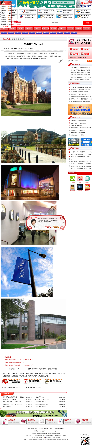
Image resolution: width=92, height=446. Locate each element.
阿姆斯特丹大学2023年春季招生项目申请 (81, 96)
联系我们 (40, 428)
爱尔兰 (25, 32)
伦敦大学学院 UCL (8, 406)
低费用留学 (29, 28)
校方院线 (80, 190)
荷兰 (32, 32)
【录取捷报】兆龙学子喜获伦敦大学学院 (80, 72)
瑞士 (67, 32)
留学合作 (78, 28)
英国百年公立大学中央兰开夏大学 (12, 404)
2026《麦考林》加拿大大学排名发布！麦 (81, 161)
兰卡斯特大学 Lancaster (34, 387)
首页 (4, 28)
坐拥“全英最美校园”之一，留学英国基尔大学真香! (19, 359)
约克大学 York (40, 397)
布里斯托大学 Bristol (42, 404)
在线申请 (75, 54)
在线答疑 (75, 49)
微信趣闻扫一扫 (82, 57)
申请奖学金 (45, 28)
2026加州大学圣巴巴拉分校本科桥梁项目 (81, 87)
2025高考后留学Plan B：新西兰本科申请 (80, 101)
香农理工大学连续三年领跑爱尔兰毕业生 (81, 94)
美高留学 (12, 28)
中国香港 (53, 32)
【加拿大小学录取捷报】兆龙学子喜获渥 (80, 70)
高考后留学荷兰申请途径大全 (78, 130)
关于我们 (35, 428)
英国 (18, 32)
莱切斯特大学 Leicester (9, 399)
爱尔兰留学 (20, 28)
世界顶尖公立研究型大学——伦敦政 (13, 397)
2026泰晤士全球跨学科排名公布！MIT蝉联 (81, 152)
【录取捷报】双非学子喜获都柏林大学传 (80, 74)
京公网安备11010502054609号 (52, 437)
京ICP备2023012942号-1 (37, 437)
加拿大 (11, 32)
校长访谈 (87, 28)
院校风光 (22, 39)
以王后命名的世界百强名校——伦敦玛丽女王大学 (19, 365)
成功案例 (70, 28)
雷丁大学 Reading (41, 406)
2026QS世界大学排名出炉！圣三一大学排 (81, 154)
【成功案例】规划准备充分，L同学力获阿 (80, 77)
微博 (80, 182)
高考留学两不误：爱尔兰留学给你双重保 (81, 128)
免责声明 (62, 428)
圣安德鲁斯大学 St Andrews (13, 387)
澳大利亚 (39, 32)
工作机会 (51, 428)
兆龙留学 (10, 48)
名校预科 (53, 28)
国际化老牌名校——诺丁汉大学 (12, 402)
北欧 (60, 32)
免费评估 (86, 49)
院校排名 (62, 28)
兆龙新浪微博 (73, 57)
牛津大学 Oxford (41, 402)
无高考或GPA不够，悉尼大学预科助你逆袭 (81, 99)
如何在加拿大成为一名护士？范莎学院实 (81, 89)
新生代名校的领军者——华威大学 (14, 362)
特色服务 (46, 428)
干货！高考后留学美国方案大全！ (79, 120)
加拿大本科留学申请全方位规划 (78, 123)
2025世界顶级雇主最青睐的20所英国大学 (81, 91)
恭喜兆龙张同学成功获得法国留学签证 (79, 79)
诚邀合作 (57, 428)
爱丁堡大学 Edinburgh (42, 399)
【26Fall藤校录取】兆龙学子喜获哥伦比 (80, 67)
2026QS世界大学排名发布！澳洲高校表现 (81, 166)
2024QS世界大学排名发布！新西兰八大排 (81, 168)
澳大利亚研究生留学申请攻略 (78, 132)
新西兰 (46, 32)
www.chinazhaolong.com (21, 369)
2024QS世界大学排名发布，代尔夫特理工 (81, 163)
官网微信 (72, 182)
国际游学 (37, 28)
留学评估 (72, 190)
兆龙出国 (30, 428)
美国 (4, 32)
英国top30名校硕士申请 (76, 125)
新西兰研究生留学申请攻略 (77, 135)
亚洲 (74, 32)
